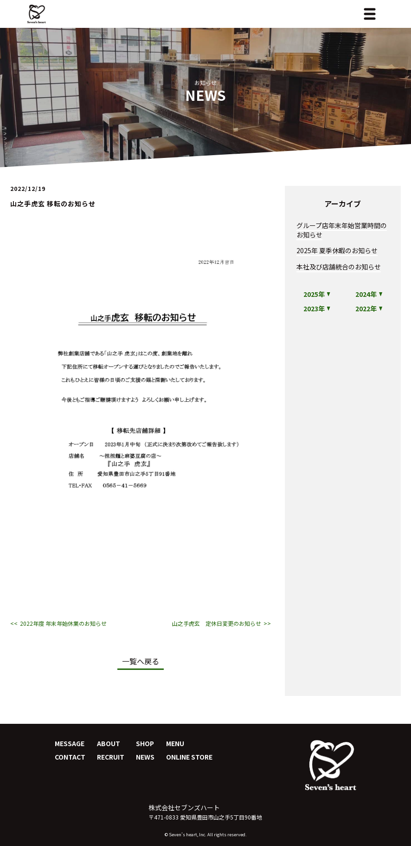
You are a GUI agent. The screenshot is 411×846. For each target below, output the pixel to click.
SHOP (145, 743)
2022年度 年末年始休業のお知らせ (63, 623)
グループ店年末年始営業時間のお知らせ (341, 230)
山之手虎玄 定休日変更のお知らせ (216, 623)
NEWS (145, 756)
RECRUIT (110, 756)
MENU (175, 743)
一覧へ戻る (140, 661)
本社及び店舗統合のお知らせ (338, 266)
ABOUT (108, 743)
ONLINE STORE (189, 756)
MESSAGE (69, 743)
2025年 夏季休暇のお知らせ (337, 250)
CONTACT (70, 756)
